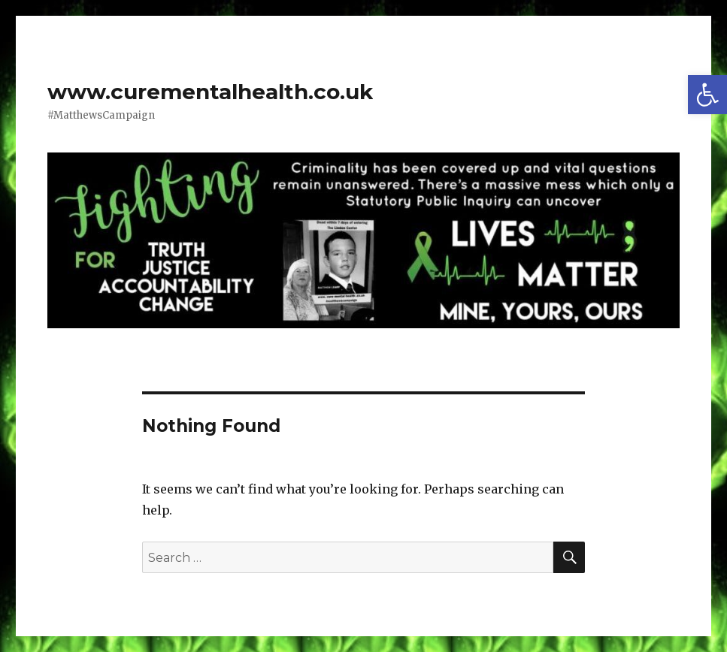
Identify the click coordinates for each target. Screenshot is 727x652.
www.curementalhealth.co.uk (210, 91)
